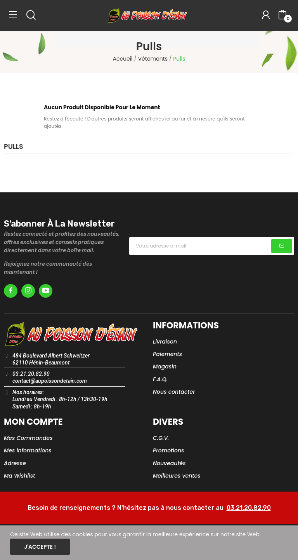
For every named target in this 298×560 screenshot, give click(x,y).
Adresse (15, 463)
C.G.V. (161, 438)
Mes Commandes (28, 438)
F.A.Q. (160, 379)
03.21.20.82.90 (249, 507)
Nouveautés (169, 463)
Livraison (165, 341)
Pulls (13, 147)
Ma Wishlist (19, 476)
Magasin (165, 366)
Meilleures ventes (177, 476)
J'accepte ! (40, 547)
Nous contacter (174, 392)
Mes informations (28, 450)
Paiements (167, 354)
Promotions (168, 450)
